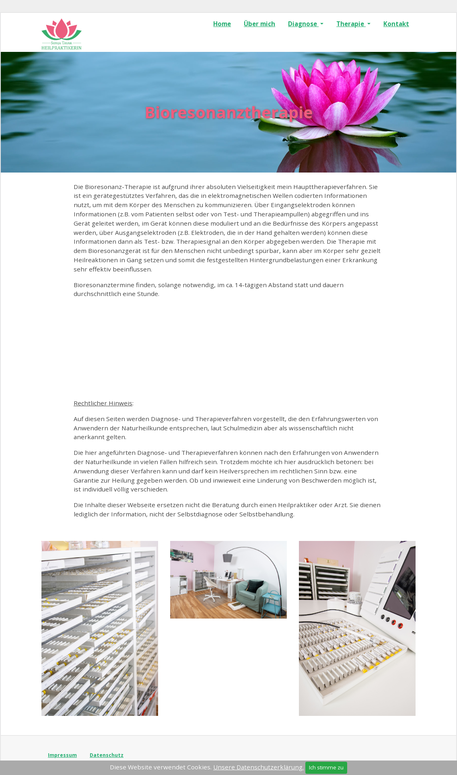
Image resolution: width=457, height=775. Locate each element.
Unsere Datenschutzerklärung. (258, 767)
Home (222, 24)
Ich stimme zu (326, 767)
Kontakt (396, 24)
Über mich (259, 24)
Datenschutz (107, 755)
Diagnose (303, 24)
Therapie (351, 24)
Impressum (62, 755)
